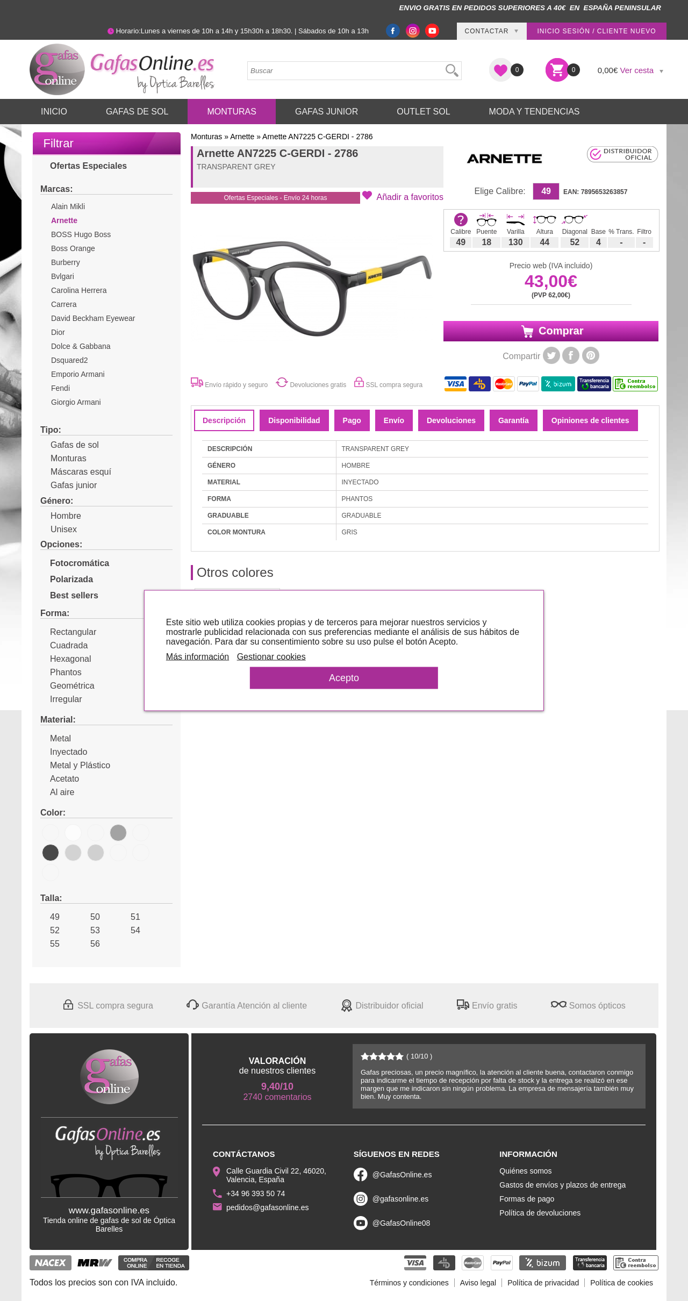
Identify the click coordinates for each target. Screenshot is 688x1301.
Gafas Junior (326, 111)
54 (130, 930)
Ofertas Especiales (83, 165)
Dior (58, 332)
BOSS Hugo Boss (81, 234)
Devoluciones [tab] (451, 420)
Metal (55, 738)
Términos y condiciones (409, 1282)
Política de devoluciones (539, 1213)
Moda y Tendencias (534, 111)
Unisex (58, 529)
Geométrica (67, 685)
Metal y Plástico (75, 765)
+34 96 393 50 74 (255, 1193)
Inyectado (63, 751)
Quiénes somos (525, 1171)
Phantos (61, 672)
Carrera (63, 304)
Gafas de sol (69, 444)
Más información (203, 656)
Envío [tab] (394, 420)
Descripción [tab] (224, 420)
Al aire (57, 792)
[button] (402, 196)
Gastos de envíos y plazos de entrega (562, 1185)
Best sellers (69, 595)
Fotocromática (74, 563)
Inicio (54, 111)
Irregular (61, 699)
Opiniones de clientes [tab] (590, 420)
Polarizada (66, 579)
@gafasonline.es (400, 1199)
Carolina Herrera (78, 290)
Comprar (551, 331)
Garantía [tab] (513, 420)
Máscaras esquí (75, 471)
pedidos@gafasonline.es (267, 1207)
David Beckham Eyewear (93, 318)
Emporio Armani (78, 374)
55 (50, 943)
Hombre (60, 515)
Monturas (231, 111)
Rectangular (68, 632)
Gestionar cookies (277, 656)
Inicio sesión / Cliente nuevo (596, 31)
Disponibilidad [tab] (294, 420)
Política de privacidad (543, 1282)
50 (90, 916)
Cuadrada (64, 645)
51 (130, 916)
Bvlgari (62, 276)
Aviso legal (478, 1282)
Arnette (64, 220)
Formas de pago (526, 1199)
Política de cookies (621, 1282)
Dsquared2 (69, 360)
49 (50, 916)
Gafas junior (68, 485)
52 (50, 930)
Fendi (60, 388)
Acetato (59, 778)
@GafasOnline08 (401, 1223)
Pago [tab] (352, 420)
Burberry (65, 262)
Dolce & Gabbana (81, 346)
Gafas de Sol (137, 111)
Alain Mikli (68, 206)
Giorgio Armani (76, 402)
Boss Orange (73, 248)
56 (90, 943)
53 (90, 930)
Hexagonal (65, 658)
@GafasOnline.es (402, 1174)
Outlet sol (423, 111)
